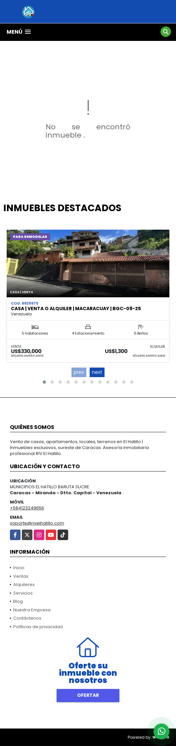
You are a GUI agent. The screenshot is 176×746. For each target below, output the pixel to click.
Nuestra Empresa (32, 610)
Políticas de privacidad (38, 627)
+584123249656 (27, 508)
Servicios (23, 593)
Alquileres (24, 584)
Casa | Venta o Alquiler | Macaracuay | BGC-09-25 (76, 308)
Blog (18, 601)
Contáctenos (27, 618)
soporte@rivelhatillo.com (37, 523)
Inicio (18, 568)
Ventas (20, 576)
